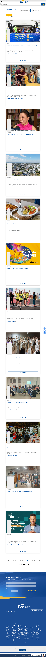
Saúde (24, 15)
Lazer (31, 15)
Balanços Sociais (14, 633)
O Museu (25, 626)
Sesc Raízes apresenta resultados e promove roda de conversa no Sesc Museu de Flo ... (22, 447)
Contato (31, 629)
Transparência (15, 637)
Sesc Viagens (37, 637)
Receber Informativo (32, 590)
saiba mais (23, 60)
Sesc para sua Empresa (8, 643)
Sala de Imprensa (14, 630)
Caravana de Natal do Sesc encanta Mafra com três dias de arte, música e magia (22, 45)
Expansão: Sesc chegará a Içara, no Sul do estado (16, 179)
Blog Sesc (31, 640)
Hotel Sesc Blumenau (38, 626)
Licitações (14, 635)
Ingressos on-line (25, 636)
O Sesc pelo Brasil (20, 626)
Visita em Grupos (25, 642)
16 (34, 560)
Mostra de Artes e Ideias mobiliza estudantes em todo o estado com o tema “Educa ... (23, 90)
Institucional (15, 15)
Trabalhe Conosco (14, 640)
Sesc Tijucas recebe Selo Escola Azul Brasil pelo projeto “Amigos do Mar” (20, 491)
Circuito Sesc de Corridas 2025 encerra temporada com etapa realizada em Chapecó (21, 313)
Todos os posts (9, 15)
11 (25, 560)
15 (32, 560)
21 (23, 562)
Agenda (13, 625)
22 (24, 562)
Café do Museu (25, 645)
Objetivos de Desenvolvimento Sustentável (21, 629)
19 (39, 560)
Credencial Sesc (8, 627)
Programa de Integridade (14, 643)
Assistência (8, 16)
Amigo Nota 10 (7, 640)
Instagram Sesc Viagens (38, 640)
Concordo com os (14, 588)
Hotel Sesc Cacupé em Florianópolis (38, 629)
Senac (19, 636)
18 (37, 560)
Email (7, 584)
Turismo (34, 15)
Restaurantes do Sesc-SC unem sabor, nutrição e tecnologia (18, 223)
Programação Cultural (26, 639)
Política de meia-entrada (8, 636)
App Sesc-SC (8, 630)
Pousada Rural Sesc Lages (38, 633)
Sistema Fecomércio (20, 639)
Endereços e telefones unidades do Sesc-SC (32, 636)
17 (35, 560)
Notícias (13, 627)
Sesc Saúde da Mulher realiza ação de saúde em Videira (17, 402)
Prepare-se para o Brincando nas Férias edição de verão (17, 268)
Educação (20, 15)
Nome (7, 581)
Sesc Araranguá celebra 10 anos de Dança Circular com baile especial (20, 357)
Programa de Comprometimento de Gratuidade (22, 633)
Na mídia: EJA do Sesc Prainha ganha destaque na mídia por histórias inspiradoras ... (22, 134)
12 (27, 560)
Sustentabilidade (20, 16)
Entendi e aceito (22, 650)
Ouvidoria (31, 627)
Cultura (27, 15)
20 (21, 562)
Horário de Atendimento (26, 633)
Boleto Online (7, 633)
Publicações (13, 16)
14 (30, 560)
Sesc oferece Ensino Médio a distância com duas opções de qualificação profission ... (23, 536)
